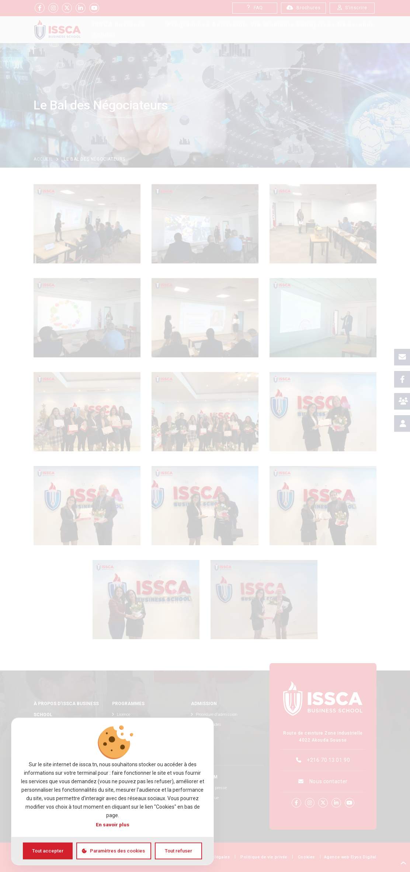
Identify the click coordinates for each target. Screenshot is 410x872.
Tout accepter (47, 851)
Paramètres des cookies (117, 851)
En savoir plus (112, 824)
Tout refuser (178, 851)
